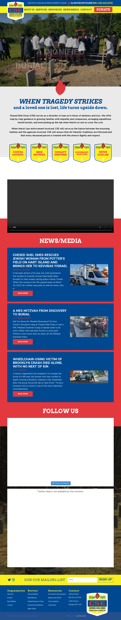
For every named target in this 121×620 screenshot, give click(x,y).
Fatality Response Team (36, 601)
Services (41, 9)
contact (86, 9)
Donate (103, 9)
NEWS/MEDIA (71, 9)
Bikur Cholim (32, 609)
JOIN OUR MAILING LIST (44, 580)
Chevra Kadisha (33, 594)
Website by (77, 616)
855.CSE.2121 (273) (103, 3)
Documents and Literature (57, 594)
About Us (28, 9)
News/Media (11, 601)
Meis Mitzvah (32, 598)
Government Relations (35, 605)
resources (55, 9)
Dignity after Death (54, 598)
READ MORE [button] (23, 293)
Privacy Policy (32, 616)
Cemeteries (52, 605)
